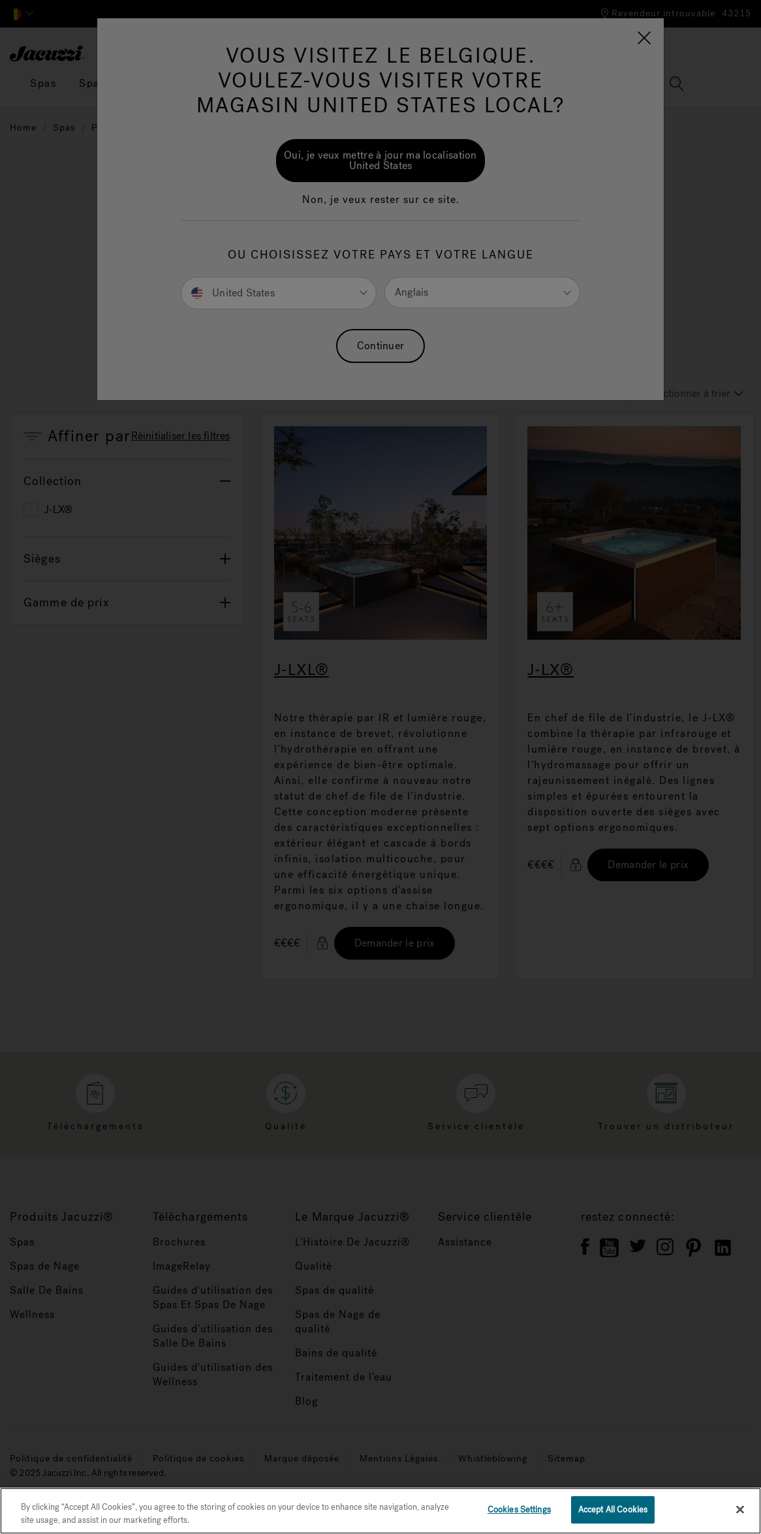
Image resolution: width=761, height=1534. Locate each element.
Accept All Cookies (612, 1509)
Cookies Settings (519, 1509)
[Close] (740, 1509)
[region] (380, 1511)
